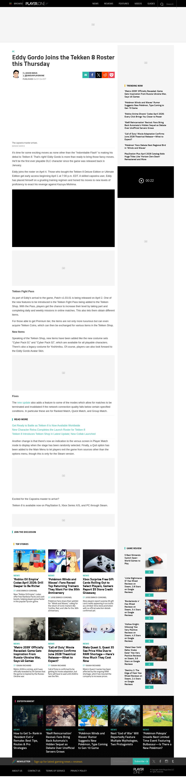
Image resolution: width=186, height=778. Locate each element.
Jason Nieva (31, 74)
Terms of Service (55, 772)
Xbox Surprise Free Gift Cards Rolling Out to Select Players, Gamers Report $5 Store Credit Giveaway (98, 587)
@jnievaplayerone (34, 77)
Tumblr (173, 763)
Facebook (92, 76)
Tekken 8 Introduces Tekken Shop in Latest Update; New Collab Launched (54, 435)
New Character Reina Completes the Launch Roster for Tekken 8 (48, 431)
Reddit (105, 76)
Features (124, 4)
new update (23, 404)
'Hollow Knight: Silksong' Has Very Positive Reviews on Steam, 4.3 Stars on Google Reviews (133, 634)
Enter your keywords (161, 4)
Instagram (166, 763)
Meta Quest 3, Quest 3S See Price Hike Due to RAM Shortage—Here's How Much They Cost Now (98, 655)
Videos (138, 4)
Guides (151, 4)
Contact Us (34, 772)
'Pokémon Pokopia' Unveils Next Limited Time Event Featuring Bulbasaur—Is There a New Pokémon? (157, 742)
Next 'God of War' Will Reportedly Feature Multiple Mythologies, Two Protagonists (125, 740)
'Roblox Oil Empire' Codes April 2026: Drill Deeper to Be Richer (28, 583)
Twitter (98, 76)
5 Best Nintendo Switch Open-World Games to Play (133, 565)
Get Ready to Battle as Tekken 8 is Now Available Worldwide (46, 427)
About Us (17, 772)
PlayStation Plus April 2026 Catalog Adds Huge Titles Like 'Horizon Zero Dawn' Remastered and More (145, 157)
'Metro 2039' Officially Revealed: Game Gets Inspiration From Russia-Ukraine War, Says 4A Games (145, 95)
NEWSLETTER (23, 762)
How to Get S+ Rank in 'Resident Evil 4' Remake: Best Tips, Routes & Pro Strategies (28, 742)
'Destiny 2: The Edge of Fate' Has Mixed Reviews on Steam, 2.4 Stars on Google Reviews (133, 680)
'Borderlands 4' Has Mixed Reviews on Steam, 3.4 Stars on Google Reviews (133, 611)
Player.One (46, 4)
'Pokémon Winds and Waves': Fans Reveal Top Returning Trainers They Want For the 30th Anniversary (64, 587)
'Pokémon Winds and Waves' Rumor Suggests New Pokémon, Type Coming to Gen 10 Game (144, 106)
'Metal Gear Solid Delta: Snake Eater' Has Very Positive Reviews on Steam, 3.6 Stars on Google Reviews (133, 657)
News (95, 4)
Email (85, 76)
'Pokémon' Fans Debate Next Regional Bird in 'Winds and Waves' (145, 148)
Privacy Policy (79, 772)
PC (13, 52)
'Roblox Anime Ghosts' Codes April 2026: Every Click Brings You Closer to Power (144, 116)
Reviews (108, 4)
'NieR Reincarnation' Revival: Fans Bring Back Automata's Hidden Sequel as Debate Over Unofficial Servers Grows (145, 126)
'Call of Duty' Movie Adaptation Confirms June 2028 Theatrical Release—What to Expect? (144, 137)
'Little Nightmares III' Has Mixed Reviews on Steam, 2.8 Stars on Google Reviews (133, 588)
